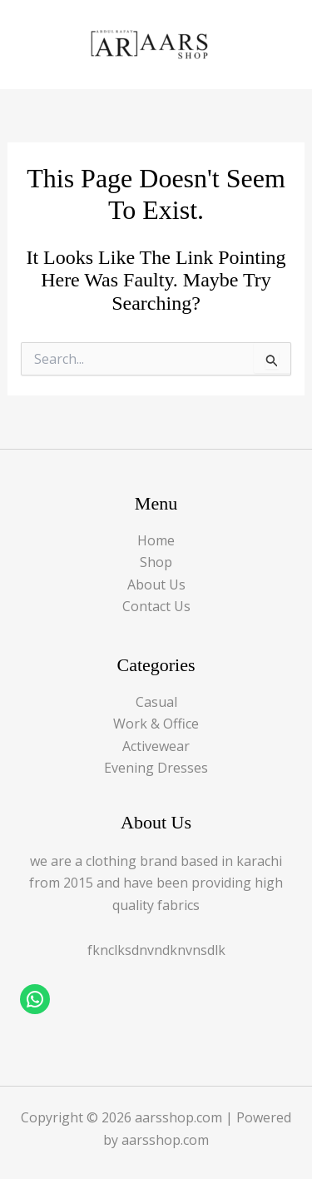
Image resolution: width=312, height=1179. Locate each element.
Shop (156, 562)
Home (156, 540)
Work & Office (156, 723)
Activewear (156, 746)
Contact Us (156, 606)
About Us (156, 584)
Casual (156, 702)
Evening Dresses (156, 768)
